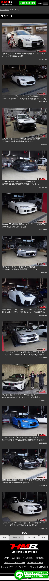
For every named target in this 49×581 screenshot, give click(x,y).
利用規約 (40, 558)
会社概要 (16, 558)
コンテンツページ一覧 (10, 567)
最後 (43, 537)
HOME (6, 558)
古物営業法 (28, 558)
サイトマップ (30, 567)
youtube (43, 567)
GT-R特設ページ (35, 562)
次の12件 (31, 537)
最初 (4, 537)
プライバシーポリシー (14, 562)
